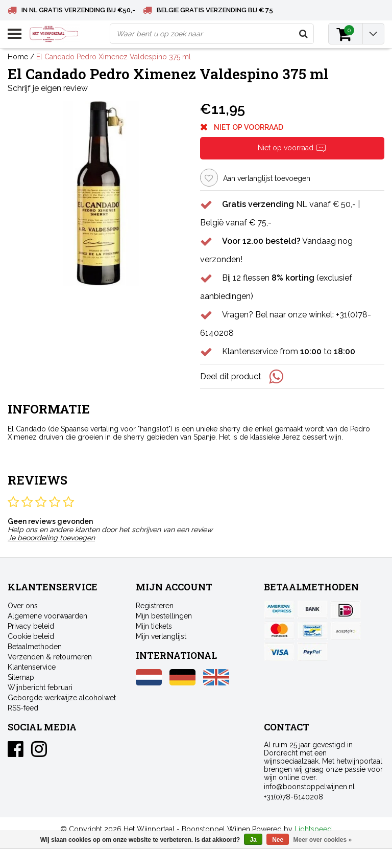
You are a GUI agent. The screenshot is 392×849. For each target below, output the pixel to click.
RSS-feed (23, 708)
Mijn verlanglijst (161, 636)
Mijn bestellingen (164, 616)
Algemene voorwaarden (47, 616)
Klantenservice (32, 667)
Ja (253, 839)
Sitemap (21, 677)
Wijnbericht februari (40, 687)
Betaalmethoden (35, 647)
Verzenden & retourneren (50, 657)
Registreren (155, 606)
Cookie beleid (31, 636)
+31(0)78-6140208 (293, 797)
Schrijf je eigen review (48, 88)
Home (18, 57)
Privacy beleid (31, 626)
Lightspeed (313, 829)
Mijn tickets (154, 626)
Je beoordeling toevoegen (51, 538)
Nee (277, 839)
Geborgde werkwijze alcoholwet (62, 698)
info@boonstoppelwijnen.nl (309, 787)
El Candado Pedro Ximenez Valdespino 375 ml (113, 57)
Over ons (23, 606)
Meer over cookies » (322, 839)
